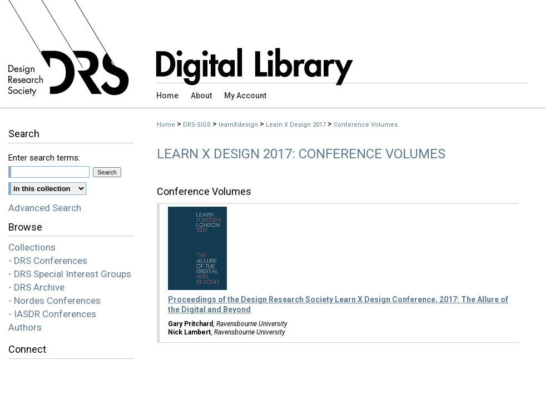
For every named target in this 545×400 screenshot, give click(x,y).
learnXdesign (238, 124)
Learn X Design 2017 (296, 124)
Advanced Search (44, 207)
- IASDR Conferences (52, 313)
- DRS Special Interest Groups (69, 273)
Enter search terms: (44, 158)
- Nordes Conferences (54, 300)
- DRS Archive (36, 287)
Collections (32, 247)
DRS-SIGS (197, 124)
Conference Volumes (366, 124)
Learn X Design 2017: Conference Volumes (301, 154)
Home (166, 124)
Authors (25, 327)
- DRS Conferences (47, 260)
